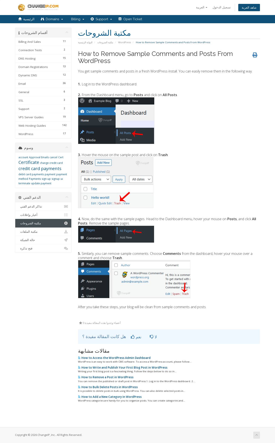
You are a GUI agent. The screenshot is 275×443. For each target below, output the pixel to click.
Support (101, 19)
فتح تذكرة (43, 248)
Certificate (28, 162)
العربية (201, 7)
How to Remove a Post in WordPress (105, 377)
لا (153, 336)
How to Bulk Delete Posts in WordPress (108, 387)
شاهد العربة (249, 7)
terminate (24, 183)
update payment (41, 183)
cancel (53, 157)
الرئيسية (26, 19)
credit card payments (39, 168)
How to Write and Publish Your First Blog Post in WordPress (122, 367)
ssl (62, 178)
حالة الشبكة (43, 240)
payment (50, 174)
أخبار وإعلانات (43, 214)
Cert (60, 157)
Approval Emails (39, 157)
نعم (136, 336)
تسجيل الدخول (221, 7)
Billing (76, 19)
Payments (35, 179)
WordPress (124, 42)
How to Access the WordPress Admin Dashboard (114, 358)
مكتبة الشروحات (105, 42)
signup (56, 179)
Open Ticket (130, 19)
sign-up (46, 179)
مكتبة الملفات (43, 231)
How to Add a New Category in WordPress (110, 397)
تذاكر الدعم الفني (43, 206)
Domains (52, 19)
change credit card (51, 163)
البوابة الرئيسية (85, 42)
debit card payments (31, 174)
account (23, 157)
